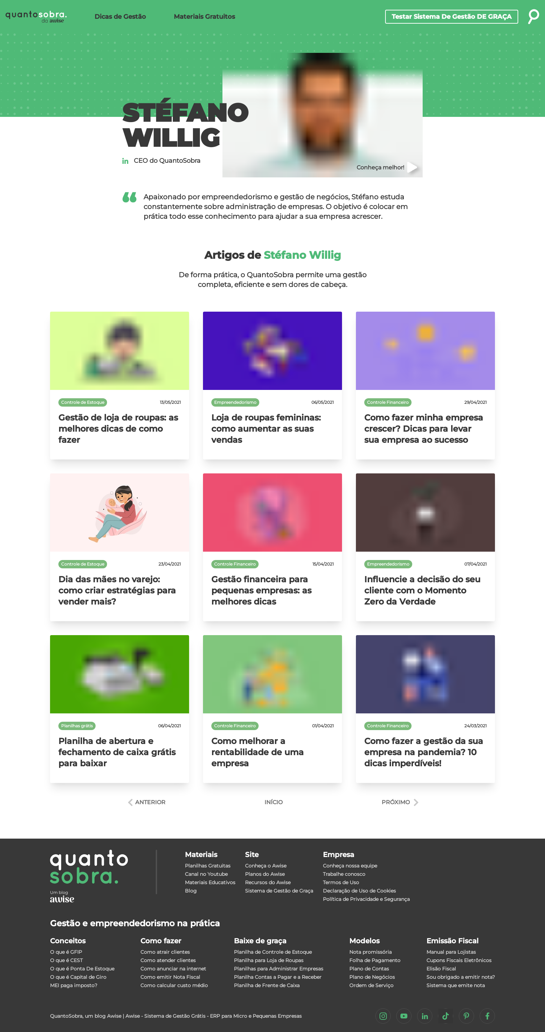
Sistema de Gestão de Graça (279, 891)
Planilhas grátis (77, 725)
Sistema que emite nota (455, 985)
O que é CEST (66, 960)
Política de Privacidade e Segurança (366, 899)
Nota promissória (370, 952)
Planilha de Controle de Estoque (273, 952)
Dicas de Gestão (120, 17)
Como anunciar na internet (173, 969)
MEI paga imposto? (73, 985)
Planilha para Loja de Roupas (268, 960)
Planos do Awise (265, 874)
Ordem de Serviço (371, 985)
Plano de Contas (369, 969)
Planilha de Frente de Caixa (267, 985)
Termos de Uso (341, 882)
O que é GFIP (66, 952)
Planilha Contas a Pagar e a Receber (278, 977)
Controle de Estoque (82, 402)
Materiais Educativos (210, 882)
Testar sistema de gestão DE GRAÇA (452, 17)
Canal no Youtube (206, 874)
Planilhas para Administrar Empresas (278, 969)
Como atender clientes (168, 960)
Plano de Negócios (372, 977)
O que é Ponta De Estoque (82, 969)
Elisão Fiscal (441, 969)
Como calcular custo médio (174, 985)
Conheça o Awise (265, 866)
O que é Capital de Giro (78, 977)
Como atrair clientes (165, 952)
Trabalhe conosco (344, 874)
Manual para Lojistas (451, 952)
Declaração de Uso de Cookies (359, 891)
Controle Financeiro (388, 402)
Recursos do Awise (268, 882)
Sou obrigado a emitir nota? (460, 977)
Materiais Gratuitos (204, 17)
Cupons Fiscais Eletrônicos (458, 960)
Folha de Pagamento (374, 960)
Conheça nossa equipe (350, 866)
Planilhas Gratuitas (207, 866)
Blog (191, 891)
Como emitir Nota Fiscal (170, 977)
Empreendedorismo (235, 402)
